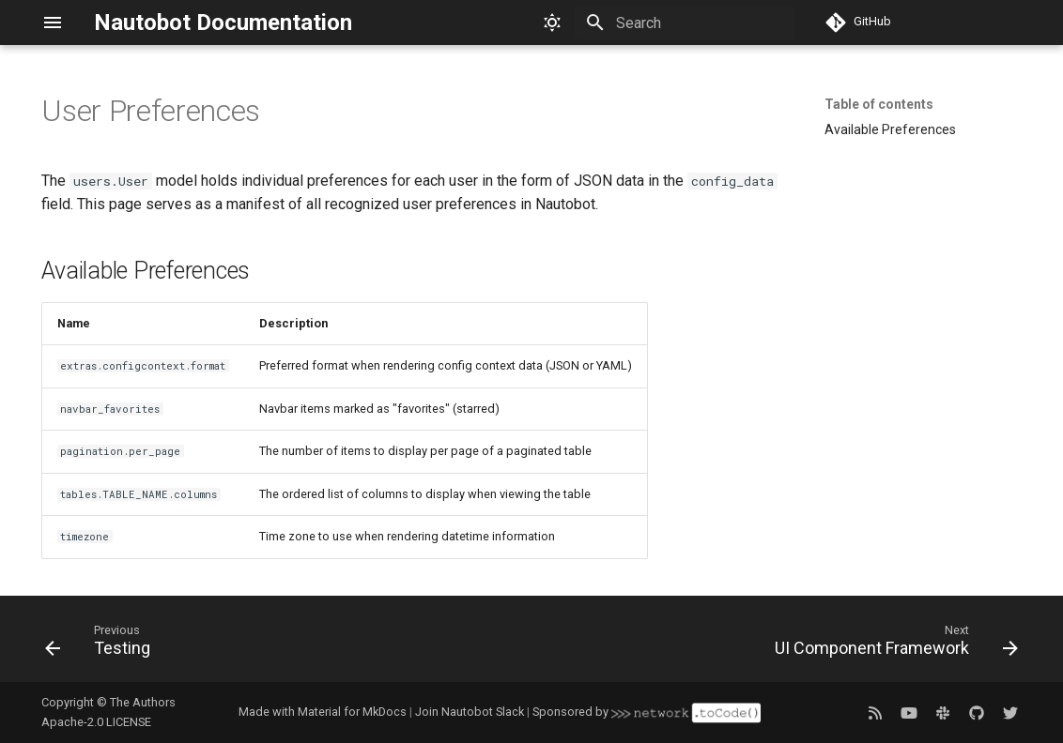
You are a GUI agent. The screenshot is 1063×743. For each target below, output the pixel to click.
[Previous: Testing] (102, 644)
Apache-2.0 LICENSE (96, 722)
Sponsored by (646, 712)
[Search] (684, 22)
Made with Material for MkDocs (323, 712)
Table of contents (878, 104)
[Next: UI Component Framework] (890, 644)
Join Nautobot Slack (469, 712)
